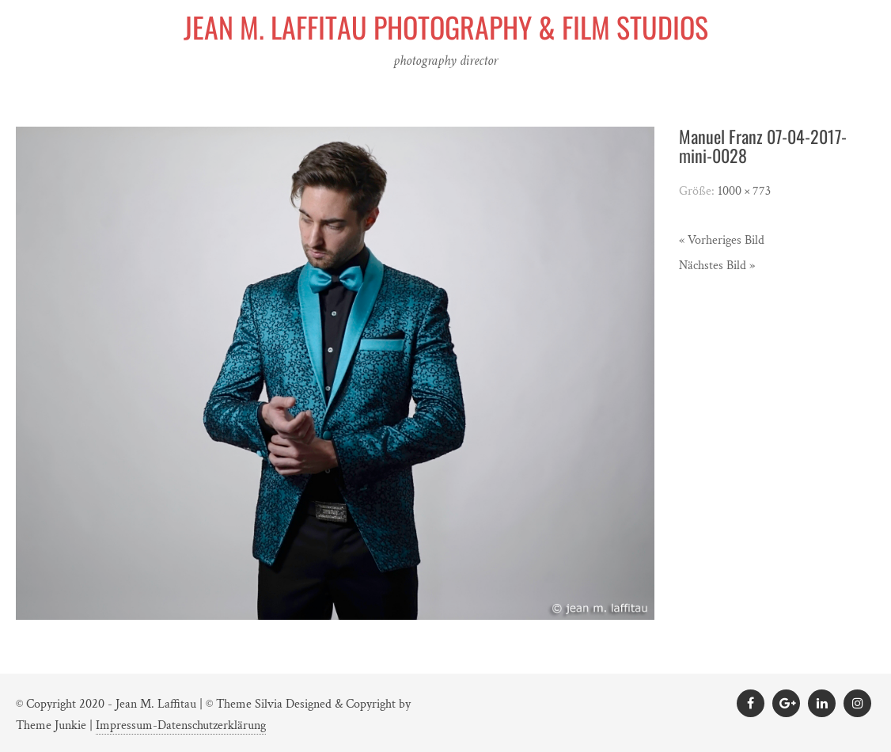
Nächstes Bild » (717, 265)
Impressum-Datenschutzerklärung (181, 725)
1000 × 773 (744, 191)
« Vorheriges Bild (721, 240)
